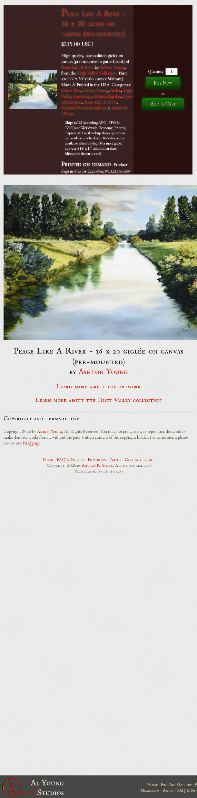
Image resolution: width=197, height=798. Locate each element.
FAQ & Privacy (71, 459)
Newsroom (97, 459)
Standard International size (84, 108)
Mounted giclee (107, 96)
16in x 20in (71, 90)
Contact (133, 459)
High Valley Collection (97, 73)
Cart (149, 459)
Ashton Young (112, 67)
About (116, 459)
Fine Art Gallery (176, 784)
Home (48, 459)
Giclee (115, 90)
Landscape (83, 96)
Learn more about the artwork (98, 387)
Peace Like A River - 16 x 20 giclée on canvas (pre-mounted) (92, 23)
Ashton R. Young (98, 465)
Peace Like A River (77, 67)
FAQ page (31, 443)
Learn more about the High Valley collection (98, 400)
